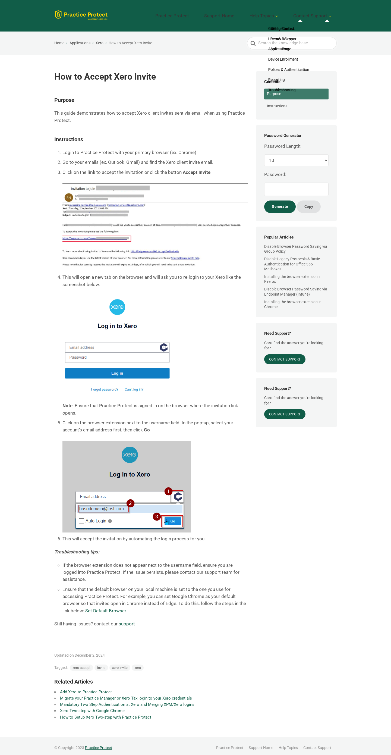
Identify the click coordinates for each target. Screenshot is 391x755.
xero (137, 664)
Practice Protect (208, 13)
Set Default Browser (105, 606)
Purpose (274, 90)
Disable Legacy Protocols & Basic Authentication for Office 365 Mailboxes (292, 260)
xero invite (120, 664)
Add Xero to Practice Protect (86, 687)
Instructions (277, 102)
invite (101, 664)
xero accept (81, 664)
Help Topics (277, 13)
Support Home (244, 13)
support (127, 620)
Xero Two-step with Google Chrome (92, 706)
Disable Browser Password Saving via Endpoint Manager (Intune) (295, 287)
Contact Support (315, 13)
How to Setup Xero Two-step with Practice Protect (105, 713)
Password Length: (282, 142)
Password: (275, 170)
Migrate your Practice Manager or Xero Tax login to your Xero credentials (126, 694)
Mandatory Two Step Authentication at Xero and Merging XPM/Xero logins (127, 700)
